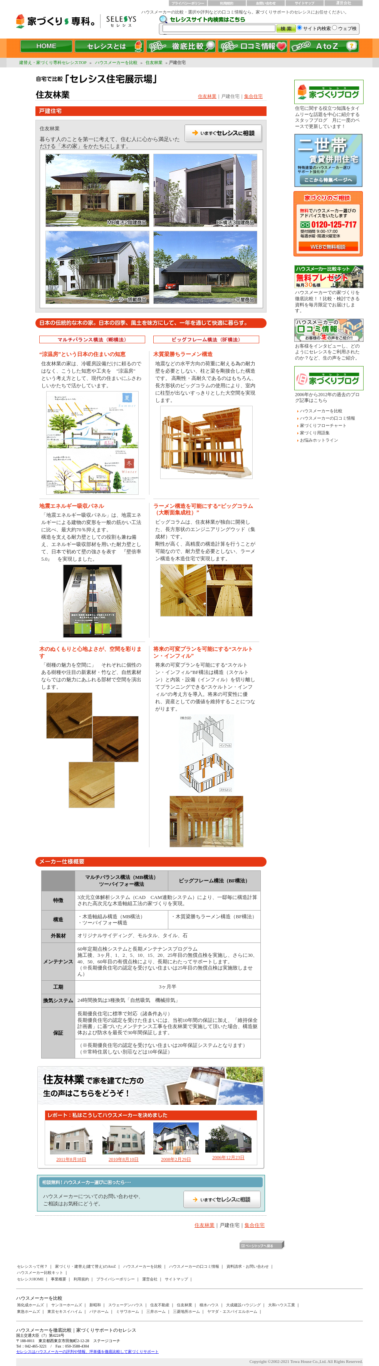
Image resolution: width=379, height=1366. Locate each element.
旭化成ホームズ (30, 1305)
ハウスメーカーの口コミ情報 (327, 418)
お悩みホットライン (319, 440)
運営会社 (150, 1279)
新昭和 (95, 1305)
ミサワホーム (127, 1311)
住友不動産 (159, 1305)
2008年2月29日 (176, 1159)
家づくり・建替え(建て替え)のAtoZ (85, 1266)
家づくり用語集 (315, 432)
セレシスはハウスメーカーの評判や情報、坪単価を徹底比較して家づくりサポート (87, 1351)
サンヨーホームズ (66, 1305)
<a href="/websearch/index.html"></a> (261, 25)
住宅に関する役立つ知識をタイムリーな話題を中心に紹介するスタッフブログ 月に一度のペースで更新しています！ (327, 117)
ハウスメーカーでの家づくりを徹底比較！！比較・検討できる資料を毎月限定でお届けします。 (327, 301)
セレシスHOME (30, 1279)
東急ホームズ (28, 1311)
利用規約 (81, 1279)
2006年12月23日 (228, 1157)
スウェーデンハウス (125, 1305)
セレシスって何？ (32, 1266)
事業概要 (58, 1279)
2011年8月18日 (71, 1159)
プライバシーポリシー (115, 1279)
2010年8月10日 (124, 1159)
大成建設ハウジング (243, 1305)
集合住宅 (253, 96)
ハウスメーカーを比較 (116, 62)
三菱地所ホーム (186, 1311)
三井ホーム (156, 1311)
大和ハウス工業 (281, 1305)
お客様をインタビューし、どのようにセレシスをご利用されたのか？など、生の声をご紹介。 (327, 352)
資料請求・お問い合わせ (247, 1266)
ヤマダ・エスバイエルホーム (232, 1311)
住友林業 (154, 62)
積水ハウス (209, 1305)
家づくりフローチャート (323, 425)
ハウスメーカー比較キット (40, 1272)
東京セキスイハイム (64, 1311)
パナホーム (99, 1311)
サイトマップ (176, 1279)
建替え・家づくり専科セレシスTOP (53, 62)
